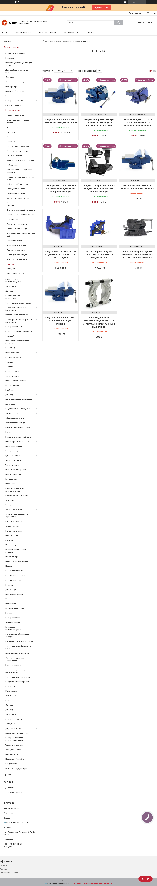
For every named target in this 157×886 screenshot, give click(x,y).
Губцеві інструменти (15, 241)
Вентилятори (11, 432)
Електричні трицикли (14, 327)
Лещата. (10, 264)
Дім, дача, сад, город (14, 728)
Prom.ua (92, 881)
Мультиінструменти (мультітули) (20, 160)
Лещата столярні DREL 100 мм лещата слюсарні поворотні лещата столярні (99, 188)
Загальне (9, 362)
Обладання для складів (15, 418)
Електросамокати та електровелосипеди (14, 739)
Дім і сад (9, 705)
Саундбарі (9, 500)
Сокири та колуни (14, 156)
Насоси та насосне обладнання (18, 399)
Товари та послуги (11, 47)
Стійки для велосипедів (17, 255)
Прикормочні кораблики (15, 759)
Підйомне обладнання (14, 91)
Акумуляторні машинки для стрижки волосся (17, 515)
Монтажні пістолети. (15, 273)
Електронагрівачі (12, 505)
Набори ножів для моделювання (20, 215)
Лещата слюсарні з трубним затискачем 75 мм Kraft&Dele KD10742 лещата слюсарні (137, 254)
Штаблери (9, 390)
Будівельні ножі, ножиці (17, 193)
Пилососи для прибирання (16, 561)
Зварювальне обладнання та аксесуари (17, 635)
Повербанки (10, 604)
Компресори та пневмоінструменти (13, 628)
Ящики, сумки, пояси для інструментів (15, 309)
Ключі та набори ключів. (17, 151)
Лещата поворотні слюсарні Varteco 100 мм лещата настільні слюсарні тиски (99, 122)
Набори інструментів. (16, 116)
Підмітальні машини (13, 446)
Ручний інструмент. (71, 41)
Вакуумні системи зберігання (17, 682)
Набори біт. (11, 132)
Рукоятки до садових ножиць (17, 427)
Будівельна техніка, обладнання (18, 331)
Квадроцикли (11, 764)
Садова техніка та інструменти (18, 409)
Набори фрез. (12, 165)
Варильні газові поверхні (15, 575)
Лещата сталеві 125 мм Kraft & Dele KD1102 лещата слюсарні (60, 320)
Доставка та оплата (72, 32)
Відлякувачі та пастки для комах (19, 641)
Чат (145, 879)
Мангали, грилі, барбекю (15, 470)
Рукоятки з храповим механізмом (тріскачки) (21, 204)
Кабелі (8, 700)
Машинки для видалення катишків (15, 551)
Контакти (4, 866)
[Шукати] (118, 22)
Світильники (10, 696)
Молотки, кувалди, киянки (18, 198)
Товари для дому (12, 376)
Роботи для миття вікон (15, 571)
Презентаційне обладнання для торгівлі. (18, 64)
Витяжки (9, 585)
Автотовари (10, 404)
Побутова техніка (12, 352)
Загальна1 (9, 336)
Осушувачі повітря (13, 750)
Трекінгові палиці (12, 622)
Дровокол (9, 77)
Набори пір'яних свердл (17, 229)
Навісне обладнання (13, 754)
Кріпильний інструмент (16, 245)
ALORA (4, 32)
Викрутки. (11, 269)
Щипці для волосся (13, 521)
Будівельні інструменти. (15, 53)
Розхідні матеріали (13, 357)
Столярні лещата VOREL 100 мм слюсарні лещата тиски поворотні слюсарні (60, 188)
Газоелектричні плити (14, 608)
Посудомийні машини (14, 594)
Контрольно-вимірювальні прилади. (18, 121)
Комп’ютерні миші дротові (16, 496)
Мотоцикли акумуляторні (16, 768)
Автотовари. (10, 286)
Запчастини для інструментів (17, 677)
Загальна (9, 367)
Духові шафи (10, 590)
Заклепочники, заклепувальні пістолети (19, 171)
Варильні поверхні (13, 580)
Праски (8, 566)
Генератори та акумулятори (17, 442)
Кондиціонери (11, 479)
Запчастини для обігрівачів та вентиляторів (18, 647)
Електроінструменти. (14, 100)
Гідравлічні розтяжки (16, 250)
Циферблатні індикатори (17, 184)
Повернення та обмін (47, 32)
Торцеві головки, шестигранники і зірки (21, 178)
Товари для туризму (13, 460)
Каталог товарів (22, 32)
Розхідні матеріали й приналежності (13, 297)
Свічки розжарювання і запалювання (15, 659)
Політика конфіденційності (101, 883)
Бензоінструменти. (13, 105)
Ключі (9, 137)
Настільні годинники (13, 536)
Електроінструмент (13, 451)
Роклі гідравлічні (12, 385)
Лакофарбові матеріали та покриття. (16, 71)
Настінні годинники (13, 545)
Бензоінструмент (12, 371)
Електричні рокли (12, 618)
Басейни (8, 613)
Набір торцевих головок (15, 381)
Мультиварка (11, 691)
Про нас (91, 32)
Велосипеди (10, 348)
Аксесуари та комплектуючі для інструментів (19, 320)
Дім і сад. (9, 291)
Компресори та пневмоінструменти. (13, 280)
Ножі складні (12, 219)
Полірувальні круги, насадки (17, 653)
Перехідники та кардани (17, 189)
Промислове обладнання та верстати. (17, 342)
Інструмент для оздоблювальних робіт (21, 234)
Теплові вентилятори (14, 745)
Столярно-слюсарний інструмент (21, 210)
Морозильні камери (13, 599)
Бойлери (9, 540)
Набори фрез (12, 127)
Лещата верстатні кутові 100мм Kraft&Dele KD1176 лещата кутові (99, 254)
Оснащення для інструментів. (17, 82)
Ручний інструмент (13, 456)
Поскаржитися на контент (80, 883)
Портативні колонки (14, 474)
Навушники (10, 484)
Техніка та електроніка (15, 510)
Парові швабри (11, 557)
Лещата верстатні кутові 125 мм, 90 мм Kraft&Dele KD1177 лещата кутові (60, 254)
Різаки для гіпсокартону (17, 224)
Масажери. (10, 58)
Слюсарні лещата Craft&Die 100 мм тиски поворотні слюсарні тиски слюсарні (137, 122)
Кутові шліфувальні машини (17, 96)
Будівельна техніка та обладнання (19, 437)
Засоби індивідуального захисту (18, 303)
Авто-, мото (10, 724)
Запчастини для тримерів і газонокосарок (16, 671)
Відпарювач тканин (13, 531)
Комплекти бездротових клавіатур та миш (15, 489)
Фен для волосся (12, 526)
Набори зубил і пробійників (18, 146)
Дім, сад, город (11, 413)
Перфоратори (11, 87)
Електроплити (11, 686)
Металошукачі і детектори (16, 315)
